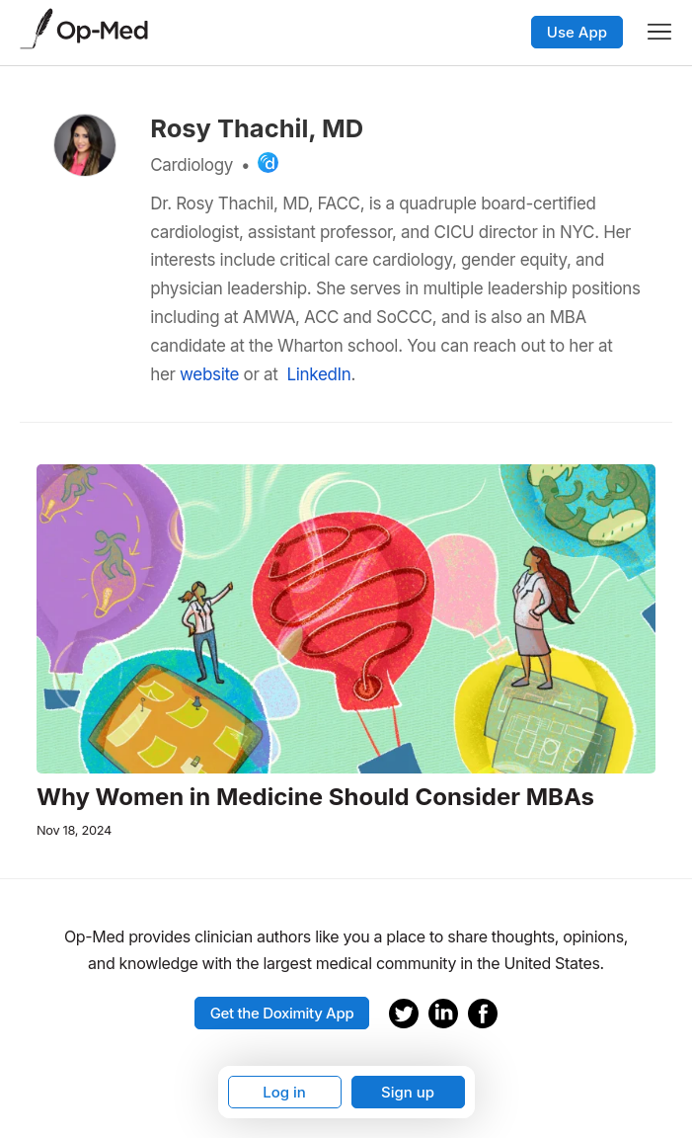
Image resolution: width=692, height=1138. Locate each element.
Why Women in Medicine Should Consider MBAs (315, 797)
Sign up (407, 1092)
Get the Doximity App (282, 1013)
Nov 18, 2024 (74, 830)
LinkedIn (318, 374)
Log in (284, 1092)
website (209, 374)
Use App (577, 32)
